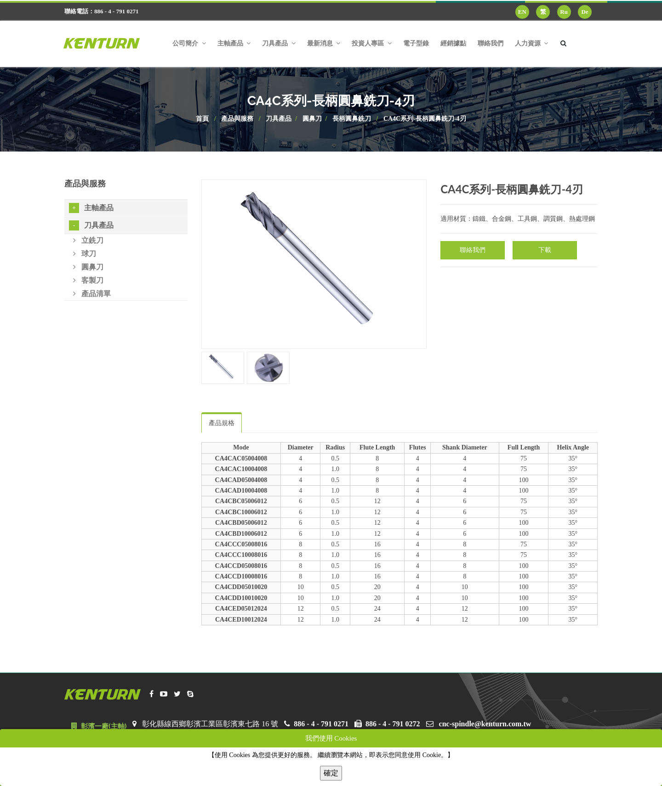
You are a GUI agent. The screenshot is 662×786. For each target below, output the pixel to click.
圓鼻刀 (312, 118)
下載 (544, 250)
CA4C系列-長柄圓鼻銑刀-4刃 (424, 118)
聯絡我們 (490, 43)
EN (522, 11)
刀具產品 (278, 118)
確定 (331, 773)
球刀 (84, 254)
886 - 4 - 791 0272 (392, 724)
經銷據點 (453, 43)
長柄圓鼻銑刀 (351, 118)
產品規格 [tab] (221, 423)
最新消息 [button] (324, 43)
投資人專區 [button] (372, 43)
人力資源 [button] (531, 43)
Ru (564, 11)
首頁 (202, 118)
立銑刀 (88, 240)
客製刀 (88, 280)
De (584, 11)
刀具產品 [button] (279, 43)
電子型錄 (416, 43)
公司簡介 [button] (189, 43)
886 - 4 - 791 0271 (321, 724)
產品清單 (92, 294)
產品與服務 (237, 118)
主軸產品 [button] (234, 43)
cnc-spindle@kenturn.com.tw (485, 724)
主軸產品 (91, 208)
